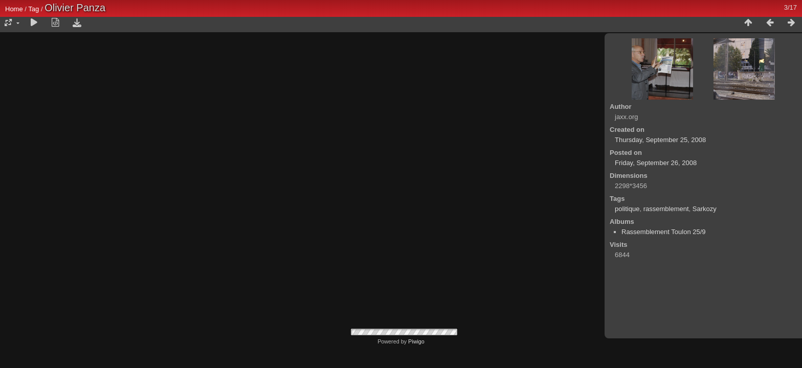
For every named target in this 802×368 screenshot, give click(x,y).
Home (14, 9)
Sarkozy (705, 209)
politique (627, 209)
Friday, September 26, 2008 (656, 163)
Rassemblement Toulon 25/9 (663, 232)
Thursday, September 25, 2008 (660, 140)
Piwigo (416, 341)
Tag (33, 9)
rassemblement (666, 209)
